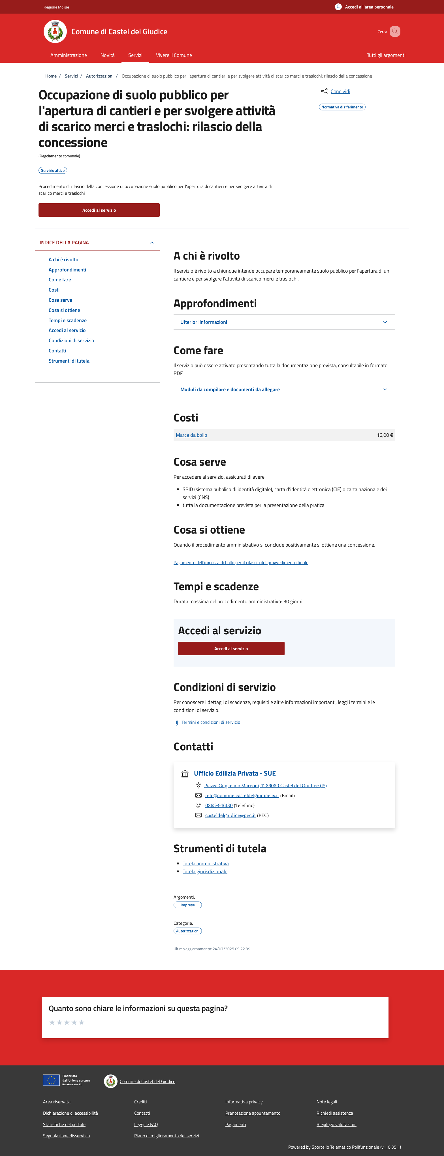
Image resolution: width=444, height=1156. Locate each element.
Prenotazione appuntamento (252, 1113)
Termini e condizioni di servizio (211, 722)
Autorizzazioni (100, 75)
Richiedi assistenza (335, 1113)
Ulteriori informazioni (203, 322)
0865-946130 (219, 805)
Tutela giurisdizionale (205, 871)
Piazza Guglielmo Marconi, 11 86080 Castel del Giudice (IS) (265, 785)
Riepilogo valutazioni (337, 1124)
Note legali (327, 1101)
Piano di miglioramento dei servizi (166, 1135)
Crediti (140, 1101)
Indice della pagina (64, 242)
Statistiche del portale (64, 1124)
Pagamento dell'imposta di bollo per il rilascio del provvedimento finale (241, 562)
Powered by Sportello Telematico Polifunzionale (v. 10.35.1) (344, 1147)
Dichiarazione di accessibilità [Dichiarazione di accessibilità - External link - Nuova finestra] (70, 1113)
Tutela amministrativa (206, 863)
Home (51, 75)
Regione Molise (56, 7)
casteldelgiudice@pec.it (230, 815)
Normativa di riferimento (342, 106)
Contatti (142, 1113)
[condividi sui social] (335, 91)
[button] (364, 7)
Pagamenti (235, 1124)
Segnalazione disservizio (66, 1135)
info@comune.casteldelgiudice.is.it (242, 795)
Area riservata (57, 1101)
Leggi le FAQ (146, 1124)
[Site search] (393, 31)
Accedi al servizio (99, 210)
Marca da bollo (191, 435)
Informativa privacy (244, 1101)
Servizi (71, 75)
